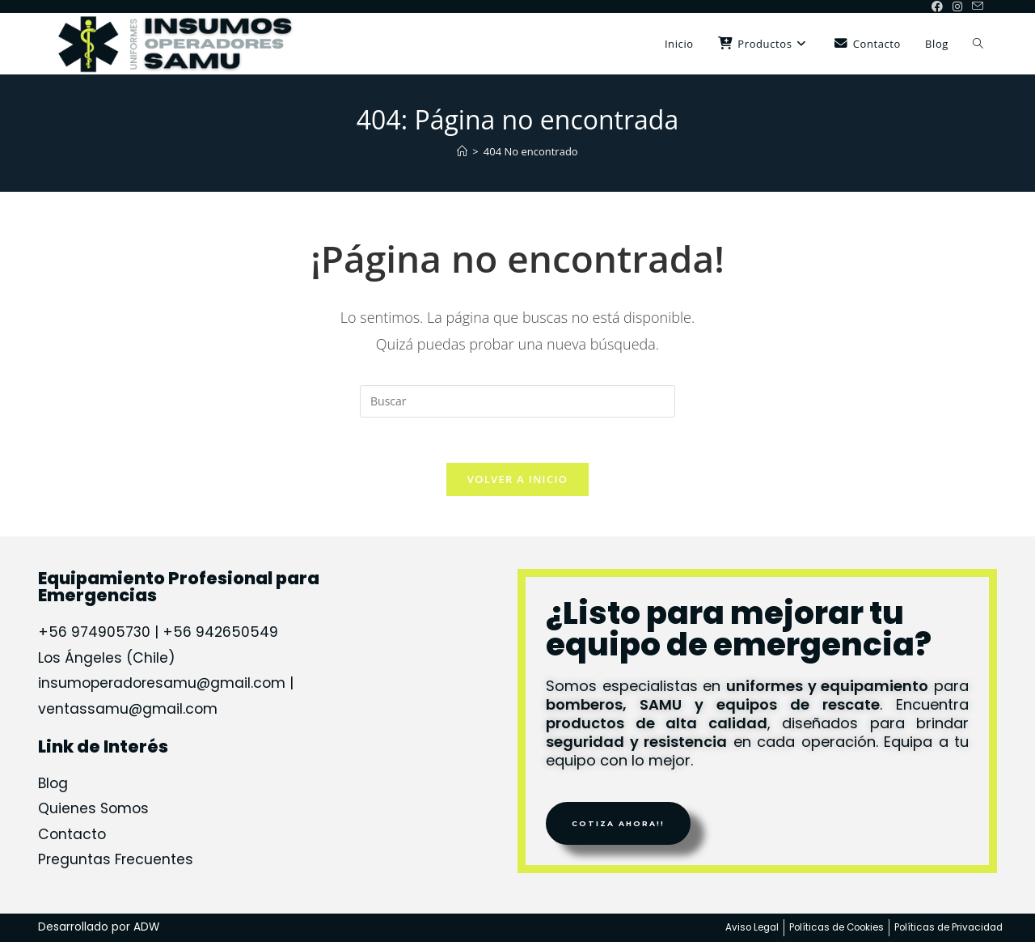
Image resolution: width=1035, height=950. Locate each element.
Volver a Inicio (517, 482)
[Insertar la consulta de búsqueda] (517, 401)
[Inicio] (462, 151)
